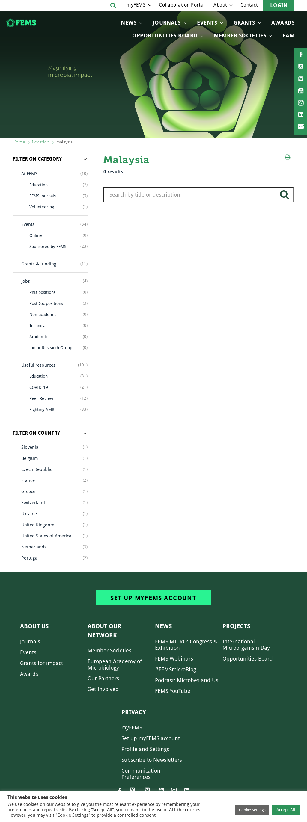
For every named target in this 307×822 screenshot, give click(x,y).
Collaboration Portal (181, 5)
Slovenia (29, 447)
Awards (282, 22)
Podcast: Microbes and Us (186, 680)
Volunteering (41, 207)
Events (207, 22)
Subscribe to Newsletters (151, 760)
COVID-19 (38, 387)
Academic (38, 336)
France (28, 480)
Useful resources (38, 365)
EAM (289, 35)
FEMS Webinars (174, 658)
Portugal (30, 558)
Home (19, 142)
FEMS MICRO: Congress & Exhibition (186, 644)
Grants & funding (38, 264)
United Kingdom (37, 525)
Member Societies (240, 35)
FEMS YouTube (172, 691)
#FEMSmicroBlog (175, 669)
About (220, 5)
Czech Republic (36, 469)
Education (38, 184)
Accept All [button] (285, 809)
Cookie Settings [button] (252, 810)
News (128, 22)
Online (35, 235)
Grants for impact (41, 663)
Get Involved (103, 689)
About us (34, 626)
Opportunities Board (247, 658)
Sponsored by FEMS (47, 246)
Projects (236, 626)
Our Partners (103, 678)
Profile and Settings (145, 749)
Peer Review (41, 398)
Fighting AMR (41, 409)
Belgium (29, 458)
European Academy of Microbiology (115, 664)
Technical (37, 325)
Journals (167, 22)
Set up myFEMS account (153, 598)
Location (40, 142)
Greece (28, 491)
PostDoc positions (46, 303)
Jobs (25, 281)
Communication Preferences (140, 773)
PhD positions (42, 292)
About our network (104, 630)
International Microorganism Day (246, 644)
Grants (244, 22)
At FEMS (29, 173)
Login (279, 5)
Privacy (133, 712)
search (284, 197)
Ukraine (29, 513)
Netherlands (33, 547)
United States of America (46, 536)
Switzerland (33, 502)
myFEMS (136, 5)
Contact (249, 5)
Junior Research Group (50, 347)
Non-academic (42, 314)
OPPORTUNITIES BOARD (165, 35)
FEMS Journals (42, 196)
